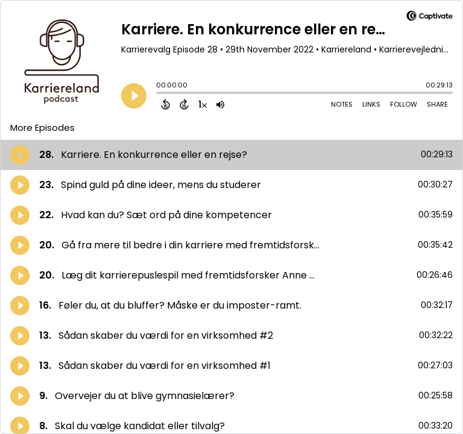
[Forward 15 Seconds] (184, 104)
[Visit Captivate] (429, 18)
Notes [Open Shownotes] (342, 104)
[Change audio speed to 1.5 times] (203, 104)
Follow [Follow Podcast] (403, 104)
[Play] (133, 95)
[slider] (159, 94)
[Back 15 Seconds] (165, 104)
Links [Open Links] (371, 104)
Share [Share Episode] (437, 104)
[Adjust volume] (220, 104)
